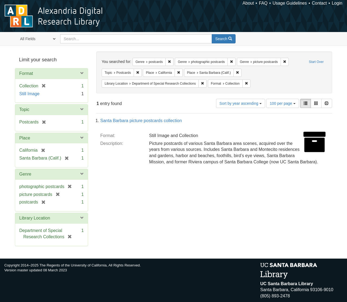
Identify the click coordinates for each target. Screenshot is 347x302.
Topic (24, 109)
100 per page (282, 103)
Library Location (34, 218)
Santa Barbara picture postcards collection (141, 120)
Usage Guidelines (289, 3)
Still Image (29, 93)
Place (24, 138)
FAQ (263, 3)
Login (337, 3)
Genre (25, 174)
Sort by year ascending (241, 103)
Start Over (316, 62)
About (248, 3)
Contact (319, 3)
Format (26, 73)
